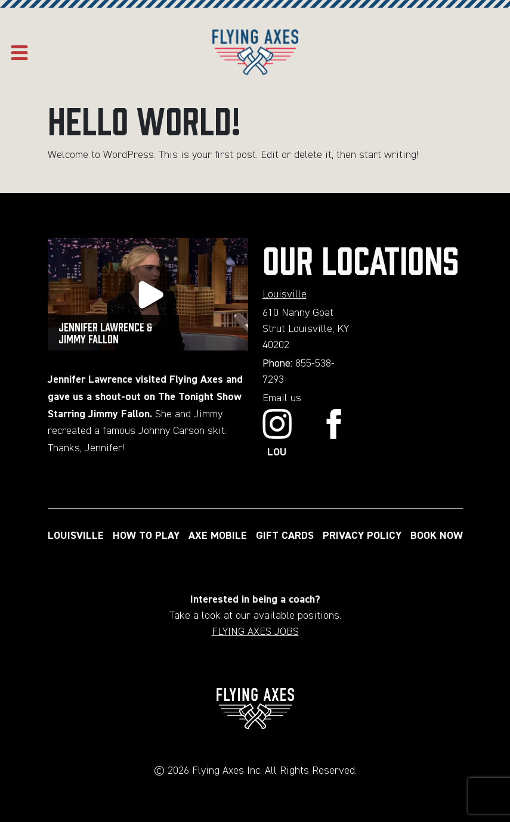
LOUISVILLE (76, 536)
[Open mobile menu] (19, 52)
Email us (281, 398)
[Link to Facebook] (334, 435)
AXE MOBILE (217, 536)
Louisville (284, 294)
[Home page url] (255, 53)
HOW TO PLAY (146, 536)
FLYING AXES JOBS (255, 631)
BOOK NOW (436, 536)
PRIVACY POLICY (362, 536)
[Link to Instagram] (277, 435)
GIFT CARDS (285, 536)
